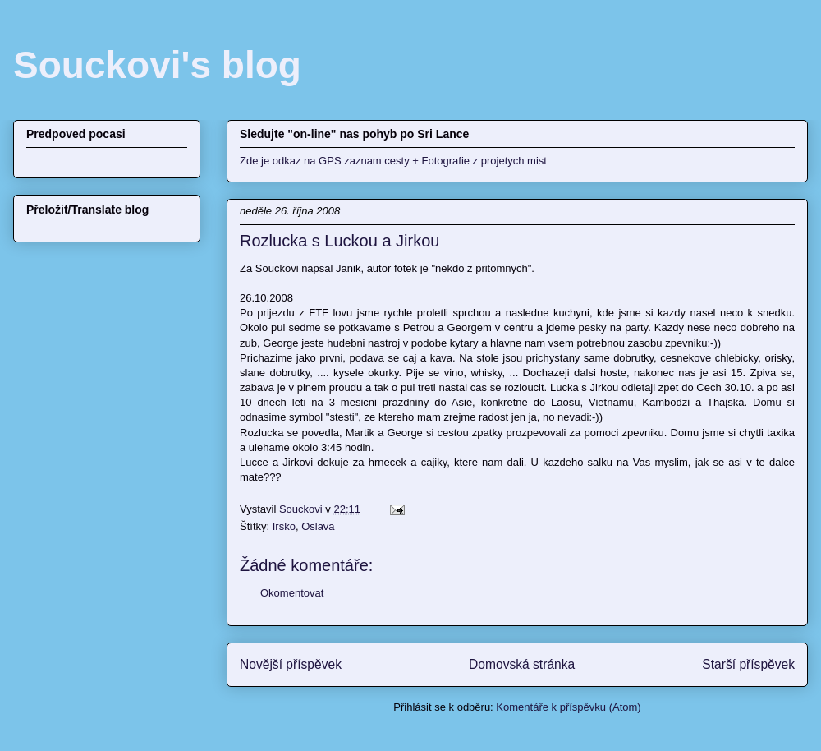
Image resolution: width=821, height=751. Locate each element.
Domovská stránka (522, 664)
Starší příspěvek (748, 664)
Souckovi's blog (157, 65)
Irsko (284, 526)
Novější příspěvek (291, 664)
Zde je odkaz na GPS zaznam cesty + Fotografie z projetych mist (393, 160)
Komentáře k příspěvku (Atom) (568, 707)
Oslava (317, 526)
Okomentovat (291, 593)
